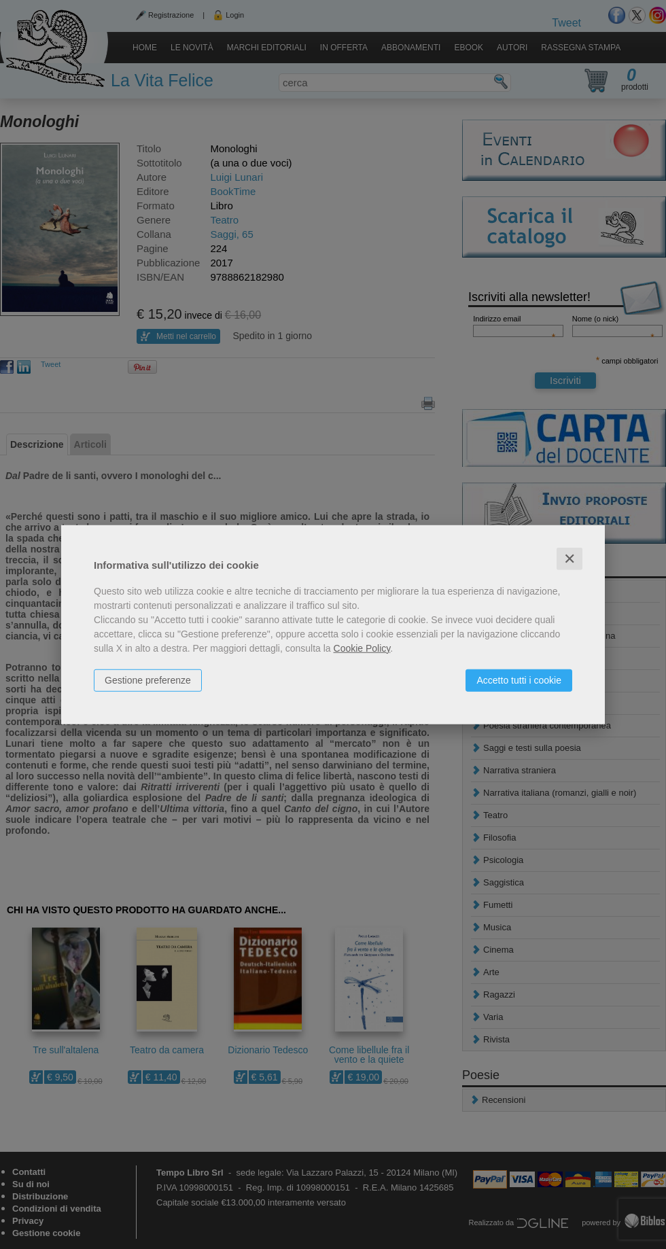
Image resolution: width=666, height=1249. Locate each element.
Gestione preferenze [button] (148, 679)
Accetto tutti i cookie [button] (518, 679)
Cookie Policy (362, 647)
